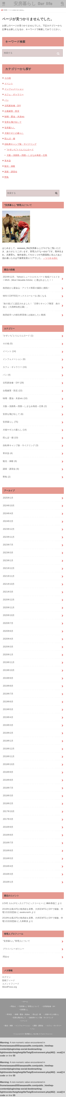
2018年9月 (8, 772)
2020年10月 (8, 615)
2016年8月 (8, 835)
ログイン (6, 977)
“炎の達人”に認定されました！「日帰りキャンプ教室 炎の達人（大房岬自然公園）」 (31, 305)
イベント (8, 83)
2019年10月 (8, 670)
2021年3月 (8, 591)
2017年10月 (8, 811)
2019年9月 (8, 678)
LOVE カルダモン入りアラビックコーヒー (22, 903)
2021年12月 (8, 568)
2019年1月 (8, 740)
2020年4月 (8, 639)
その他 (7, 78)
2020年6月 (8, 631)
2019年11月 (8, 662)
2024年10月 (8, 505)
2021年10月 (8, 584)
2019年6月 (8, 701)
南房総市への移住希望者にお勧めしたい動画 (24, 315)
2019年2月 (8, 733)
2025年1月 (8, 498)
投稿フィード (8, 980)
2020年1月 (8, 654)
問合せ (6, 956)
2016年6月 (8, 850)
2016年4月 (8, 866)
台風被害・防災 (11, 111)
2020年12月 (8, 599)
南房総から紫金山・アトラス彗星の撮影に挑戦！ (26, 288)
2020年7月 (8, 623)
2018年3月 (8, 795)
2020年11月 (8, 607)
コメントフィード (10, 983)
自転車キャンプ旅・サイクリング (20, 144)
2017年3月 (8, 819)
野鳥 (6, 177)
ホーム (25, 1001)
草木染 (7, 160)
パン (6, 100)
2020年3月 (8, 646)
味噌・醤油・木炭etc (14, 116)
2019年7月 (8, 693)
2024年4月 (8, 513)
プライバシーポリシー (13, 949)
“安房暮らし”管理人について (16, 941)
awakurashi (25, 912)
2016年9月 (8, 827)
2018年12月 (8, 748)
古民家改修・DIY (12, 105)
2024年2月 (8, 521)
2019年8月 (8, 686)
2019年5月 (8, 709)
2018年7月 (8, 788)
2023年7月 (8, 544)
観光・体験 (9, 166)
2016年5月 (8, 858)
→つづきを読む (50, 258)
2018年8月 (8, 780)
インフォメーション (14, 89)
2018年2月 (8, 803)
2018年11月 (8, 756)
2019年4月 (8, 717)
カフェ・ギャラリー (14, 94)
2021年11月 (8, 576)
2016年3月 (8, 874)
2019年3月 (8, 725)
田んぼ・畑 (9, 138)
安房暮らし (9, 127)
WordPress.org (9, 987)
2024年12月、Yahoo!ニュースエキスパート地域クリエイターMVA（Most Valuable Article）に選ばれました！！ (31, 278)
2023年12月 (8, 529)
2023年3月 (8, 552)
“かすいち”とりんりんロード (20, 149)
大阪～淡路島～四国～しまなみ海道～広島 (27, 155)
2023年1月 (8, 560)
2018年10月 (8, 764)
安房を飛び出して (13, 122)
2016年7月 (8, 842)
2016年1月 (8, 882)
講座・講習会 (10, 171)
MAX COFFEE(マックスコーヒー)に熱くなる (24, 296)
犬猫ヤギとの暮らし (14, 133)
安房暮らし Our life (33, 3)
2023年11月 (8, 537)
